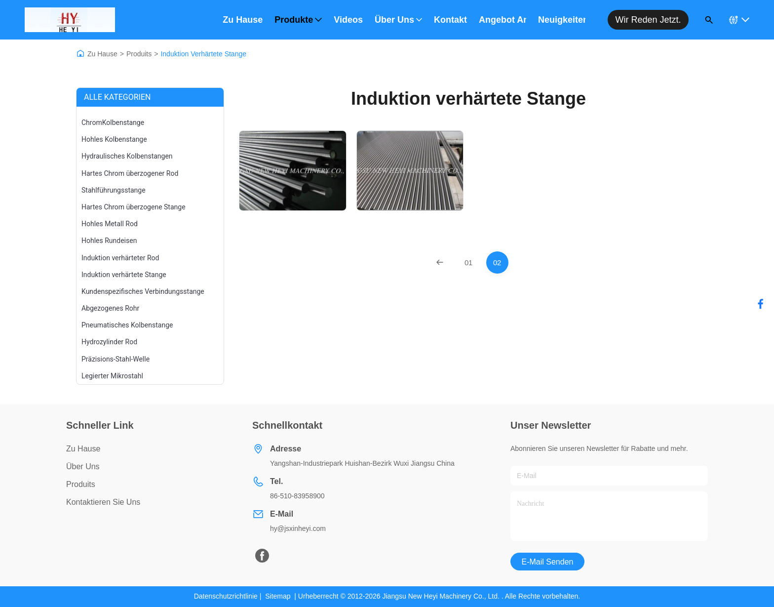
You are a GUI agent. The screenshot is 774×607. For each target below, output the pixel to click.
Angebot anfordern (502, 20)
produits (80, 484)
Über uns (398, 20)
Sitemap (277, 596)
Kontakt (450, 20)
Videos (348, 20)
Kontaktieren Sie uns (103, 502)
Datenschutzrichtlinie (226, 596)
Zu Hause (243, 20)
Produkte (298, 20)
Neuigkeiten (561, 20)
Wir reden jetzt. (648, 20)
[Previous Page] (440, 262)
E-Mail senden (548, 562)
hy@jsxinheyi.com (298, 528)
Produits (139, 54)
